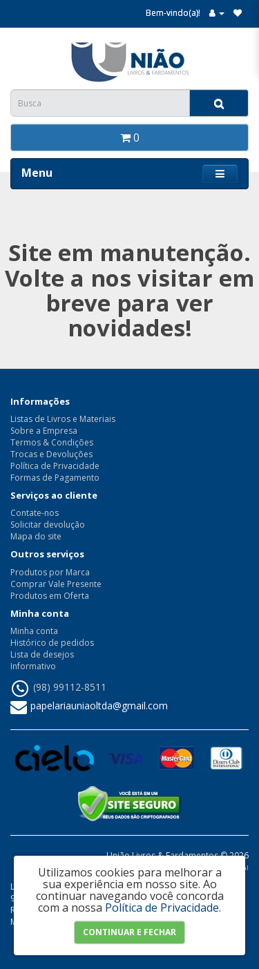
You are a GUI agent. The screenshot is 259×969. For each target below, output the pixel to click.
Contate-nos (34, 513)
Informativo (33, 666)
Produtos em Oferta (49, 596)
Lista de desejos (42, 654)
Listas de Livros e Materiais (62, 419)
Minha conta (34, 631)
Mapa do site (35, 536)
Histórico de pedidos (52, 643)
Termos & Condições (51, 442)
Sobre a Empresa (43, 430)
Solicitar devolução (47, 524)
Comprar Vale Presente (56, 584)
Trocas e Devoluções (51, 454)
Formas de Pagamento (54, 477)
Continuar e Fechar (129, 932)
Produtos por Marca (50, 572)
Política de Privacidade (54, 466)
